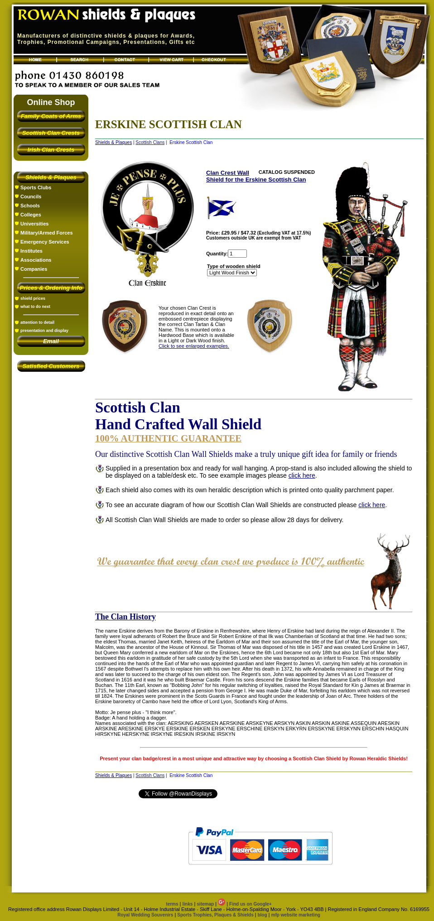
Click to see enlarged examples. (194, 346)
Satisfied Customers (51, 366)
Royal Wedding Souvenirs (145, 914)
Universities (34, 223)
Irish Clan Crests (51, 149)
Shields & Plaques (51, 177)
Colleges (30, 214)
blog (262, 914)
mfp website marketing (295, 914)
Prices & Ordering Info (51, 287)
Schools (30, 205)
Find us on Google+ (250, 904)
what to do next (35, 306)
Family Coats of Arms (51, 116)
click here (302, 475)
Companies (33, 269)
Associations (35, 260)
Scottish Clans (149, 142)
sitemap (205, 904)
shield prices (32, 298)
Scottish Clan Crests (51, 133)
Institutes (31, 251)
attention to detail (37, 322)
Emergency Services (44, 242)
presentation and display (44, 330)
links (188, 904)
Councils (30, 196)
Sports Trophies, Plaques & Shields (216, 914)
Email (51, 341)
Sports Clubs (35, 187)
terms (172, 904)
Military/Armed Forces (46, 232)
